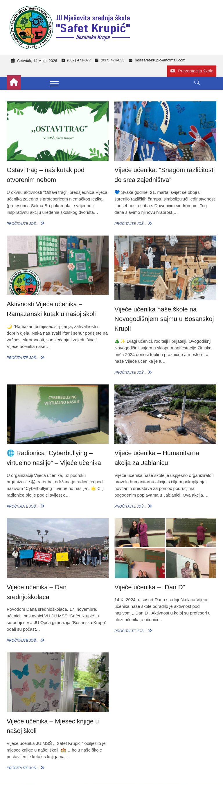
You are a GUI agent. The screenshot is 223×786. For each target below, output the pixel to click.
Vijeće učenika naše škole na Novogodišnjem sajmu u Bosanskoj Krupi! (164, 319)
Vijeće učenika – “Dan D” (149, 587)
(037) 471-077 (76, 60)
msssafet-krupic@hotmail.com (157, 60)
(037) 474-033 (109, 60)
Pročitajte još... (25, 223)
